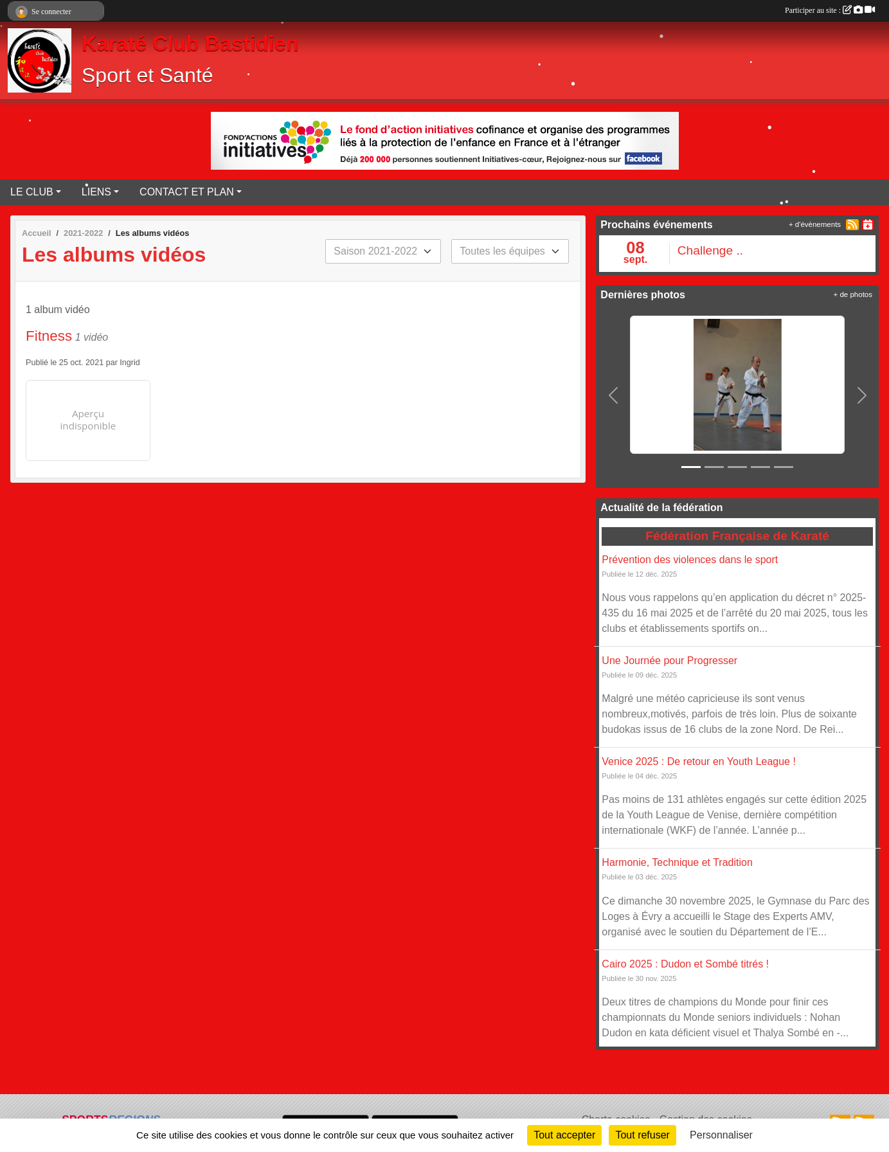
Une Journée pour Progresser (669, 660)
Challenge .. (710, 250)
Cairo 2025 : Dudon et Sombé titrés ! (685, 964)
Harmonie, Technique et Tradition (677, 862)
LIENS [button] (96, 191)
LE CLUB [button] (31, 191)
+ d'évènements (815, 224)
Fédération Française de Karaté (737, 536)
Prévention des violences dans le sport (690, 559)
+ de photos (853, 294)
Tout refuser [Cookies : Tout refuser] (642, 1135)
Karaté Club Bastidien (190, 43)
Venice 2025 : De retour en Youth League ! (699, 761)
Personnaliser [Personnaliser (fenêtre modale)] (721, 1135)
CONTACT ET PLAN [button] (186, 191)
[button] (613, 394)
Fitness (49, 336)
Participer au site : (830, 10)
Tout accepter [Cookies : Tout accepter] (564, 1135)
